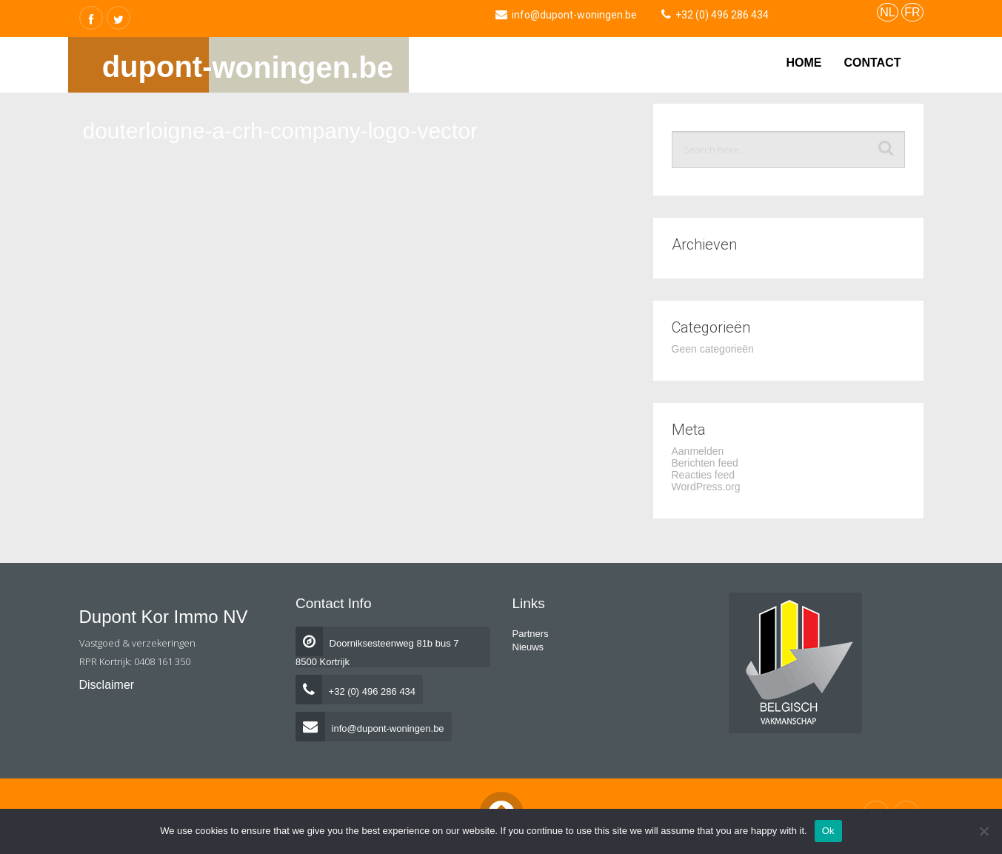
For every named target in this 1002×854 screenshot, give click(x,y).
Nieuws (528, 647)
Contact (872, 62)
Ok (828, 830)
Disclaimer (107, 684)
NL (887, 12)
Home (803, 62)
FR (912, 12)
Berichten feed (705, 463)
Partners (530, 633)
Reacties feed (703, 475)
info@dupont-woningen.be (369, 728)
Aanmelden (698, 451)
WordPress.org (706, 487)
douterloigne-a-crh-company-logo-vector (280, 131)
